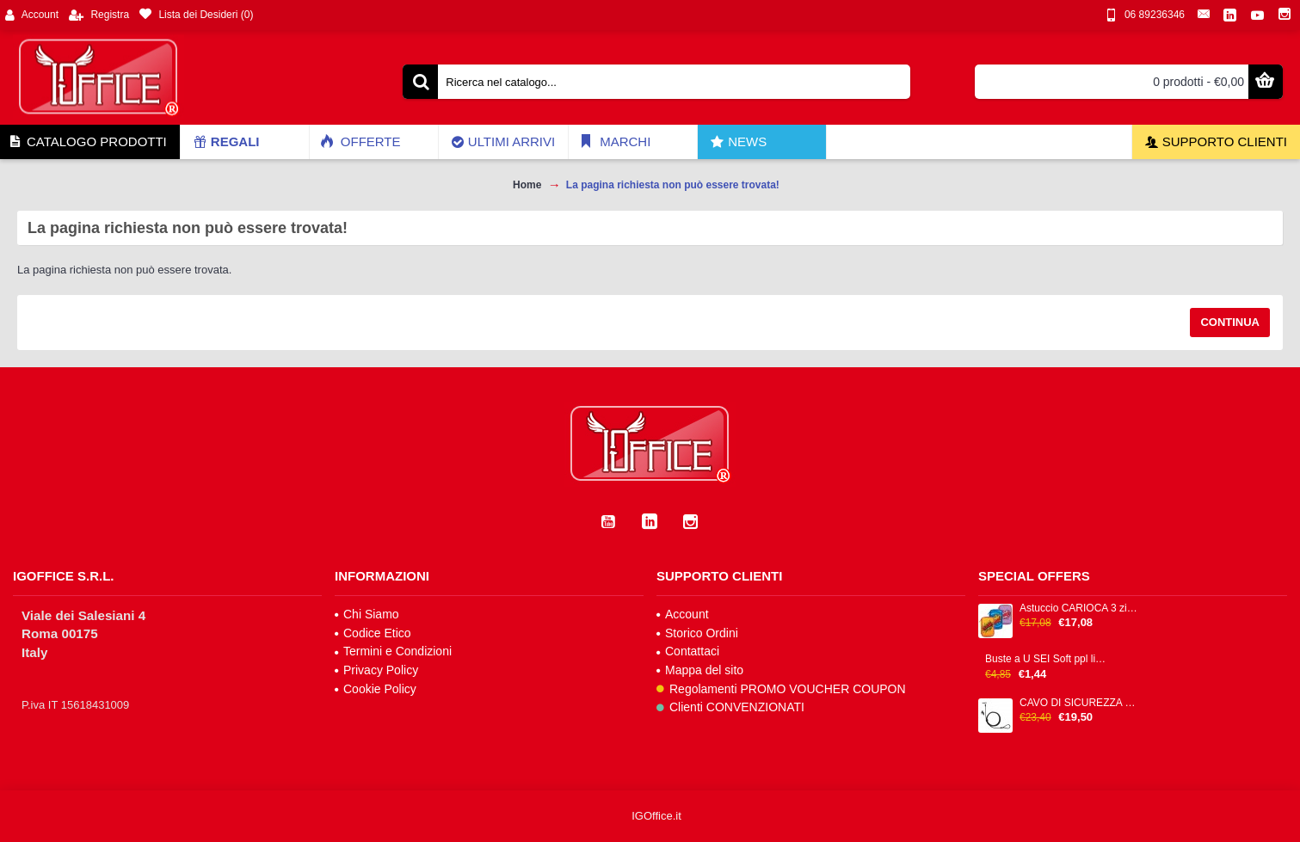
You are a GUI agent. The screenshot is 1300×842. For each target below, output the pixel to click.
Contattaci (687, 651)
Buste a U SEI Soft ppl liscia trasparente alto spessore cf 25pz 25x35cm (1046, 659)
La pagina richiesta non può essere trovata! (672, 185)
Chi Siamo (367, 614)
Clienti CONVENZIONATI (730, 707)
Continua (1230, 322)
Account (682, 614)
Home (527, 185)
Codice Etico (373, 633)
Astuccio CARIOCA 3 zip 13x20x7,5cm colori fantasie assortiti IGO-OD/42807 (1081, 608)
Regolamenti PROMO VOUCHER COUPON (781, 689)
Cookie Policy (375, 689)
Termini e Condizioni (393, 651)
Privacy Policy (376, 670)
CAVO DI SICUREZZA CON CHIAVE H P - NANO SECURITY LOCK (1081, 703)
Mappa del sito (699, 670)
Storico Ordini (697, 633)
